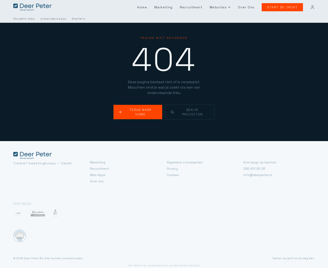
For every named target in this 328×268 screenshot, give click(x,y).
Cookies (172, 165)
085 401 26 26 (253, 158)
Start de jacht (284, 7)
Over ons (96, 171)
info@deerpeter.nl (256, 165)
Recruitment (197, 7)
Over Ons (250, 7)
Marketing (170, 7)
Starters (72, 19)
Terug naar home (138, 104)
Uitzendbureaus (49, 19)
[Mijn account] (312, 7)
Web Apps (97, 165)
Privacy (172, 158)
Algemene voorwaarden (184, 152)
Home (150, 7)
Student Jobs (22, 19)
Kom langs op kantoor (259, 152)
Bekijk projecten (190, 104)
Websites (224, 7)
